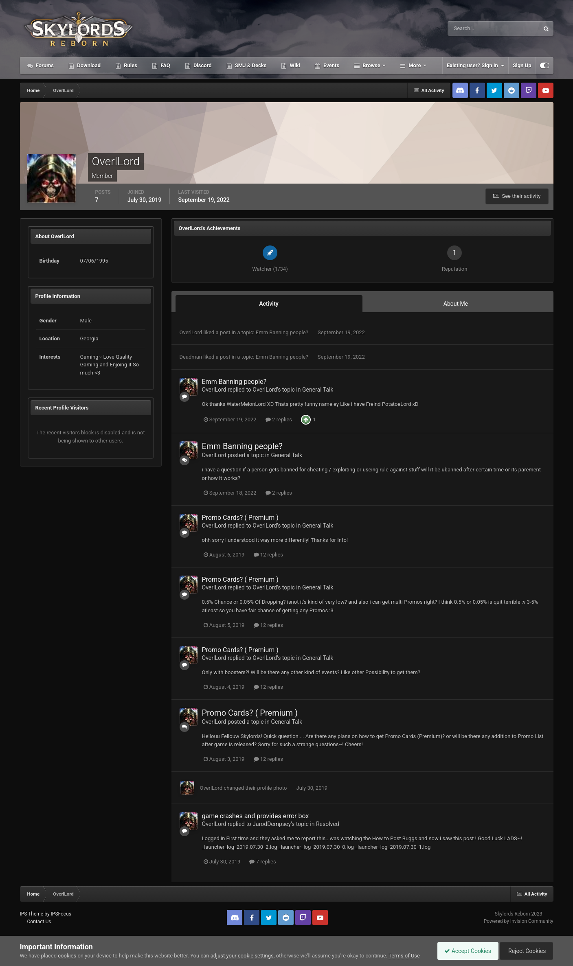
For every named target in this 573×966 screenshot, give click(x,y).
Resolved (327, 824)
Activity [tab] (269, 303)
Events (330, 65)
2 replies (279, 419)
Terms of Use (404, 956)
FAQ (164, 65)
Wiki (294, 65)
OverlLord (191, 332)
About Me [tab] (455, 303)
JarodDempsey (271, 824)
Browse (371, 65)
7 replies (262, 862)
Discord (202, 65)
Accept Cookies (463, 951)
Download (88, 65)
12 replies (268, 555)
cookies (67, 956)
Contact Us (39, 921)
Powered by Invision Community (518, 921)
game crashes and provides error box (255, 816)
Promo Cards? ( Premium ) (240, 517)
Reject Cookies (524, 951)
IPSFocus (61, 914)
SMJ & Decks (250, 65)
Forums (44, 65)
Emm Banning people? (283, 332)
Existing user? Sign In (475, 65)
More (414, 65)
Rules (130, 65)
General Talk (318, 389)
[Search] (469, 28)
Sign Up (522, 65)
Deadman (191, 357)
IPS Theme (32, 914)
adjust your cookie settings (242, 956)
